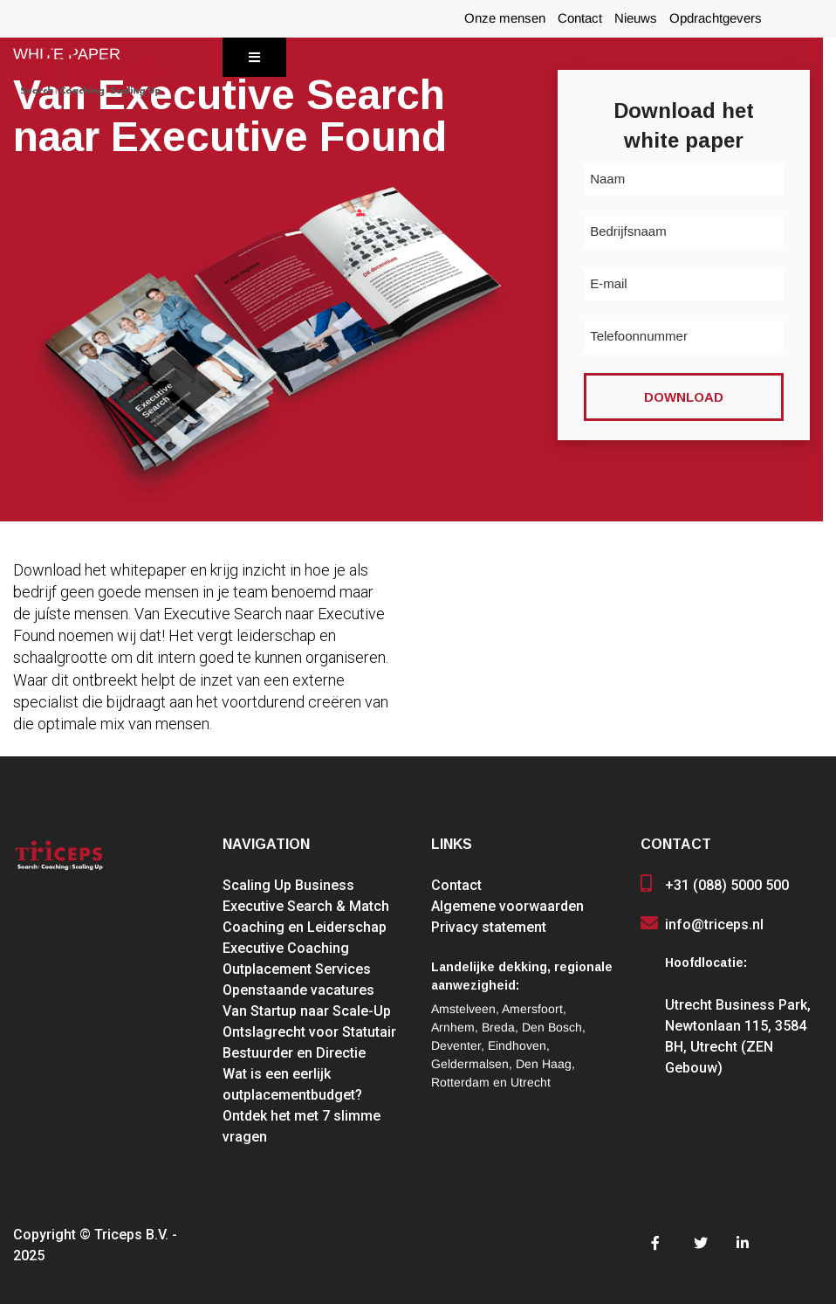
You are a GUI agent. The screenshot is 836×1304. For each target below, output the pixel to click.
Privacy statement (488, 927)
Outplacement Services (297, 969)
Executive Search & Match (306, 906)
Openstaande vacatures (298, 990)
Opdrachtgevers (715, 18)
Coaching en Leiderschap (305, 927)
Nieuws (635, 18)
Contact (580, 18)
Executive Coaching (286, 948)
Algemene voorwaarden (507, 906)
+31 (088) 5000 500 (727, 885)
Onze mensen (504, 18)
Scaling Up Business (288, 885)
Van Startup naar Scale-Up (307, 1011)
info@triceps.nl (714, 924)
